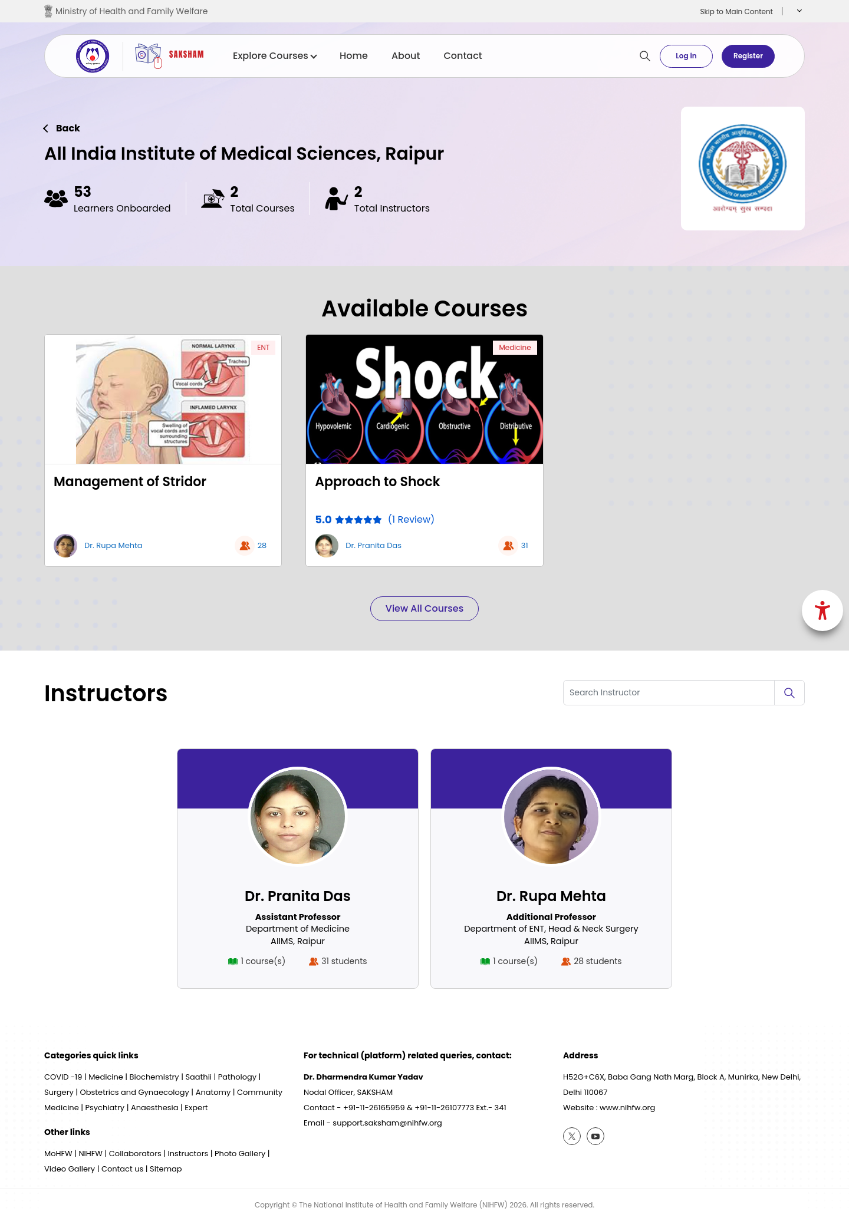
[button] (798, 11)
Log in (686, 56)
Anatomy (213, 1092)
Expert (196, 1107)
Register (748, 56)
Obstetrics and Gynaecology (134, 1092)
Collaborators (135, 1153)
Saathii (198, 1077)
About (405, 56)
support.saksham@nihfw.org (387, 1122)
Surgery (59, 1092)
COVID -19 (63, 1077)
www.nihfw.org (627, 1107)
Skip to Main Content (736, 11)
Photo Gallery (240, 1153)
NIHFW (90, 1153)
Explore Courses (274, 56)
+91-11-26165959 (374, 1107)
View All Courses (424, 608)
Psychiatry (104, 1107)
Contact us (122, 1168)
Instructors (188, 1153)
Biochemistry (154, 1077)
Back (68, 128)
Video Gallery (69, 1168)
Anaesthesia (155, 1107)
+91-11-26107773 (444, 1107)
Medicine (515, 347)
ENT (263, 347)
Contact (462, 56)
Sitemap (166, 1168)
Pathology (237, 1077)
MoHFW (58, 1153)
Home (354, 56)
